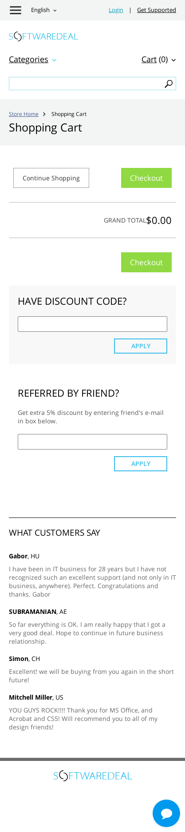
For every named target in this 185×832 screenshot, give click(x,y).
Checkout (146, 178)
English (40, 10)
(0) (155, 59)
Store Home (24, 113)
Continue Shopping (51, 178)
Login (116, 10)
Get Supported (156, 10)
